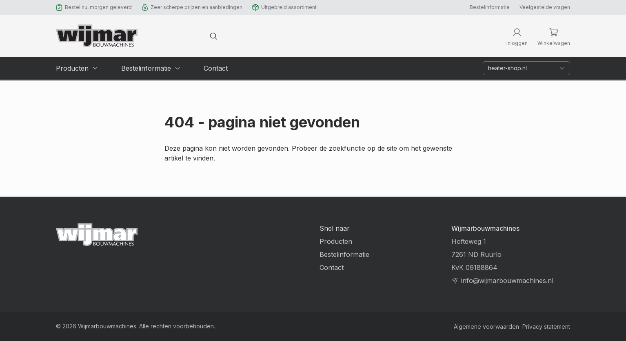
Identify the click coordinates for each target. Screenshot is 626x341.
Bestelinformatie (490, 7)
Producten (336, 241)
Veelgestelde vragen (544, 7)
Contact (332, 267)
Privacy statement (546, 326)
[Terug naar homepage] (97, 36)
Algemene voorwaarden (486, 326)
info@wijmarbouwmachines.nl (507, 280)
